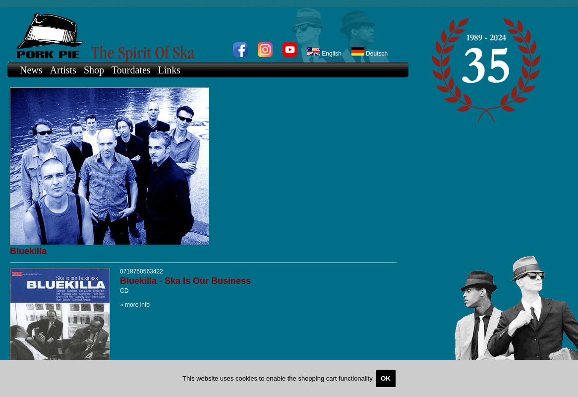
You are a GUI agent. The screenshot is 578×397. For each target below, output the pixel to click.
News (31, 70)
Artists (63, 70)
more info (137, 304)
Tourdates (131, 70)
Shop (94, 70)
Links (169, 70)
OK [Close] (386, 378)
